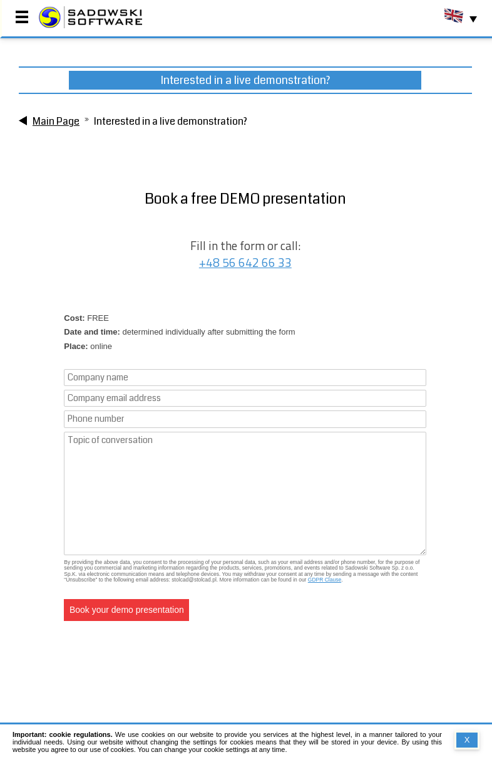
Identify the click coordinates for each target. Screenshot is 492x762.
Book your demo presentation (126, 610)
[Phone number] (245, 418)
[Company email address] (245, 398)
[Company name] (245, 377)
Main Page (56, 121)
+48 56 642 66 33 (245, 262)
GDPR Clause (324, 580)
